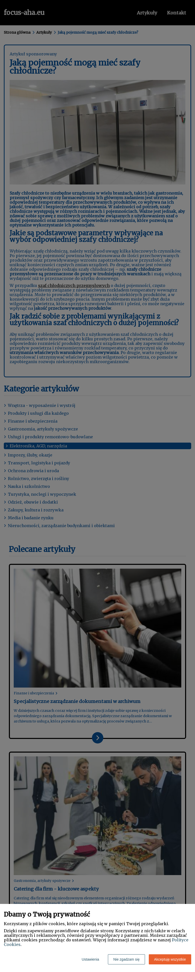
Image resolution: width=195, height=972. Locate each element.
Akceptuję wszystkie (170, 959)
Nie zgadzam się (126, 959)
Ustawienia (90, 959)
